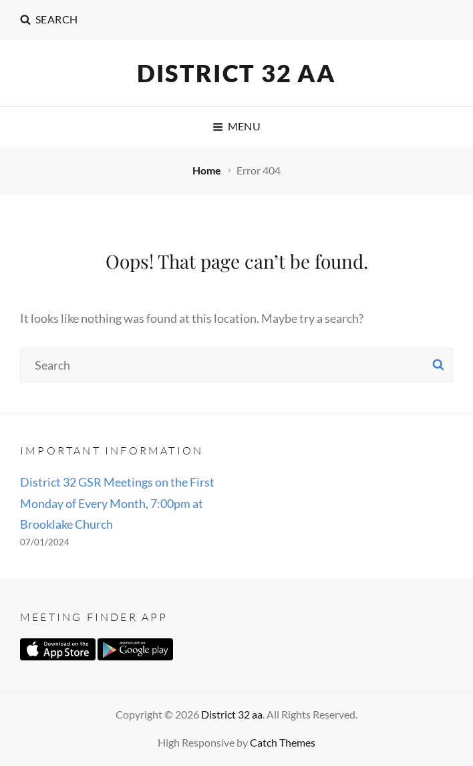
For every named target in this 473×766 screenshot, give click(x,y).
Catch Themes (282, 742)
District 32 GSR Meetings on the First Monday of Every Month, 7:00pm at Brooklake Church (117, 503)
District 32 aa (236, 73)
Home (207, 170)
